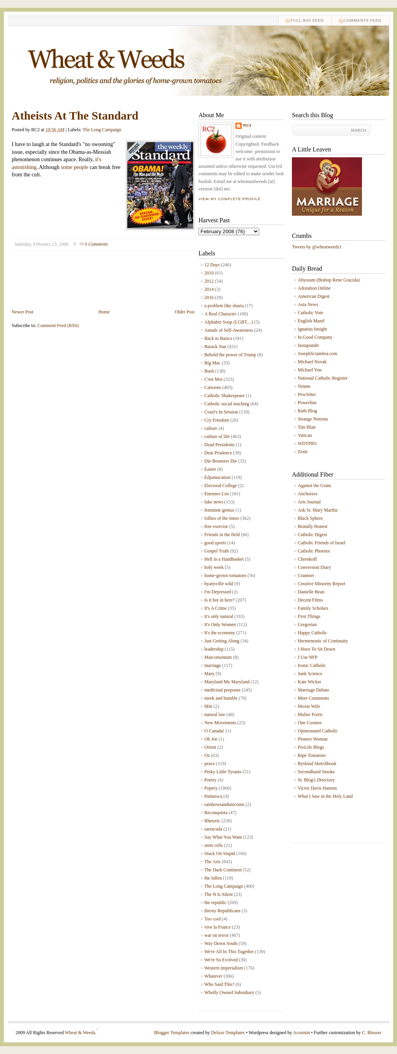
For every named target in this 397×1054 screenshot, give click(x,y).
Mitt (208, 706)
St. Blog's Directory (316, 780)
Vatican (305, 435)
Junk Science (310, 673)
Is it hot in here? (219, 600)
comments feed (362, 20)
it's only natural (218, 616)
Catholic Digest (312, 534)
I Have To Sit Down (316, 649)
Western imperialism (223, 968)
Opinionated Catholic (318, 731)
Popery (211, 788)
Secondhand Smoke (316, 771)
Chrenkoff (307, 559)
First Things (309, 616)
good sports (215, 542)
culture (210, 428)
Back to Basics (218, 338)
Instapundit (308, 345)
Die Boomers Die (220, 461)
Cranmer (306, 575)
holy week (214, 567)
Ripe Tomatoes (312, 755)
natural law (214, 714)
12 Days (212, 264)
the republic (215, 902)
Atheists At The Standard (75, 115)
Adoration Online (314, 288)
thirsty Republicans (222, 910)
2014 (209, 289)
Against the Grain (314, 485)
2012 (209, 281)
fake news (213, 502)
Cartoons (212, 387)
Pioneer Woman (312, 739)
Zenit (302, 451)
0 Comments (96, 244)
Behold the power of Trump (230, 354)
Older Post (185, 312)
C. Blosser (371, 1032)
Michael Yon (309, 370)
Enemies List (216, 493)
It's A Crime (215, 608)
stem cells (213, 845)
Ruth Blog (307, 411)
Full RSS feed (306, 20)
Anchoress (308, 493)
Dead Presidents (219, 444)
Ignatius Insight (312, 329)
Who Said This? (219, 984)
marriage (212, 665)
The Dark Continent (223, 870)
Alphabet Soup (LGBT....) (228, 322)
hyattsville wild (218, 583)
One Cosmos (310, 722)
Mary (209, 673)
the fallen (213, 878)
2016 (209, 297)
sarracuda (213, 829)
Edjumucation (217, 477)
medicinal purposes (222, 690)
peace (209, 763)
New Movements (220, 722)
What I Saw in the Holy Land (325, 796)
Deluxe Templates (228, 1032)
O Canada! (214, 731)
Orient (210, 747)
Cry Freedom (216, 420)
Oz (207, 755)
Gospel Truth (216, 551)
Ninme (304, 386)
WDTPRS (307, 443)
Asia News (308, 304)
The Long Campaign (102, 129)
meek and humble (220, 698)
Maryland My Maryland (226, 681)
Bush (209, 371)
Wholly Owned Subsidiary (229, 992)
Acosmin (301, 1032)
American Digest (314, 296)
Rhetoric (212, 820)
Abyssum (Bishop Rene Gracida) (329, 280)
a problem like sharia (224, 305)
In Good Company (315, 337)
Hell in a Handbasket (224, 559)
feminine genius (219, 510)
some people (74, 167)
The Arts (212, 861)
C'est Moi (213, 379)
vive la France (217, 927)
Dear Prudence (218, 453)
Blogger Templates (172, 1032)
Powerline (307, 402)
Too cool (212, 919)
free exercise (216, 526)
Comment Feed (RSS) (58, 325)
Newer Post (22, 312)
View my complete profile (229, 199)
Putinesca (213, 796)
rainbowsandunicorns (224, 804)
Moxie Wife (309, 706)
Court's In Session (221, 412)
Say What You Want (223, 837)
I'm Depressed (217, 592)
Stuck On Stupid (219, 853)
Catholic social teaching (226, 403)
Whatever (213, 976)
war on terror (216, 935)
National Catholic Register (323, 378)
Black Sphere (310, 518)
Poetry (210, 780)
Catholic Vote (310, 312)
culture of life (217, 436)
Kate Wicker (309, 681)
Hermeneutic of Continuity (323, 641)
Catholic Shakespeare (224, 395)
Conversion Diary (314, 567)
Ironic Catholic (312, 665)
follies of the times (221, 518)
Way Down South (220, 943)
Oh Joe (211, 739)
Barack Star (215, 346)
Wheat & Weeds (80, 1032)
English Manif (311, 321)
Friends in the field (222, 534)
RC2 (247, 125)
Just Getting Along (221, 641)
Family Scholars (313, 608)
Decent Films (310, 600)
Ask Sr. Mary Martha (317, 510)
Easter (210, 469)
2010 (209, 273)
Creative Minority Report (321, 583)
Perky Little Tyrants (223, 771)
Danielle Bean (311, 592)
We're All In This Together (229, 951)
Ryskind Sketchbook (317, 763)
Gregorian (307, 624)
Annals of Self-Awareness (228, 330)
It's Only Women (220, 624)
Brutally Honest (312, 526)
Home (104, 312)
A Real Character (220, 314)
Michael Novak (312, 361)
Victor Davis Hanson (317, 788)
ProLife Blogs (311, 747)
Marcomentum (218, 657)
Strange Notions (313, 419)
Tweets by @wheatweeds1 (317, 247)
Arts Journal (309, 502)
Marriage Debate (313, 690)
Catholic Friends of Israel (321, 542)
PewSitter (307, 394)
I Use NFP (308, 657)
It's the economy (219, 632)
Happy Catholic (312, 632)
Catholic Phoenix (314, 551)
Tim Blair (307, 427)
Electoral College (220, 485)
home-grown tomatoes (225, 575)
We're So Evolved (221, 960)
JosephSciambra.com (317, 353)
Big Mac (212, 363)
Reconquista (215, 812)
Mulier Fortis (310, 714)
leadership (213, 649)
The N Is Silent (218, 894)
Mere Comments (313, 698)
